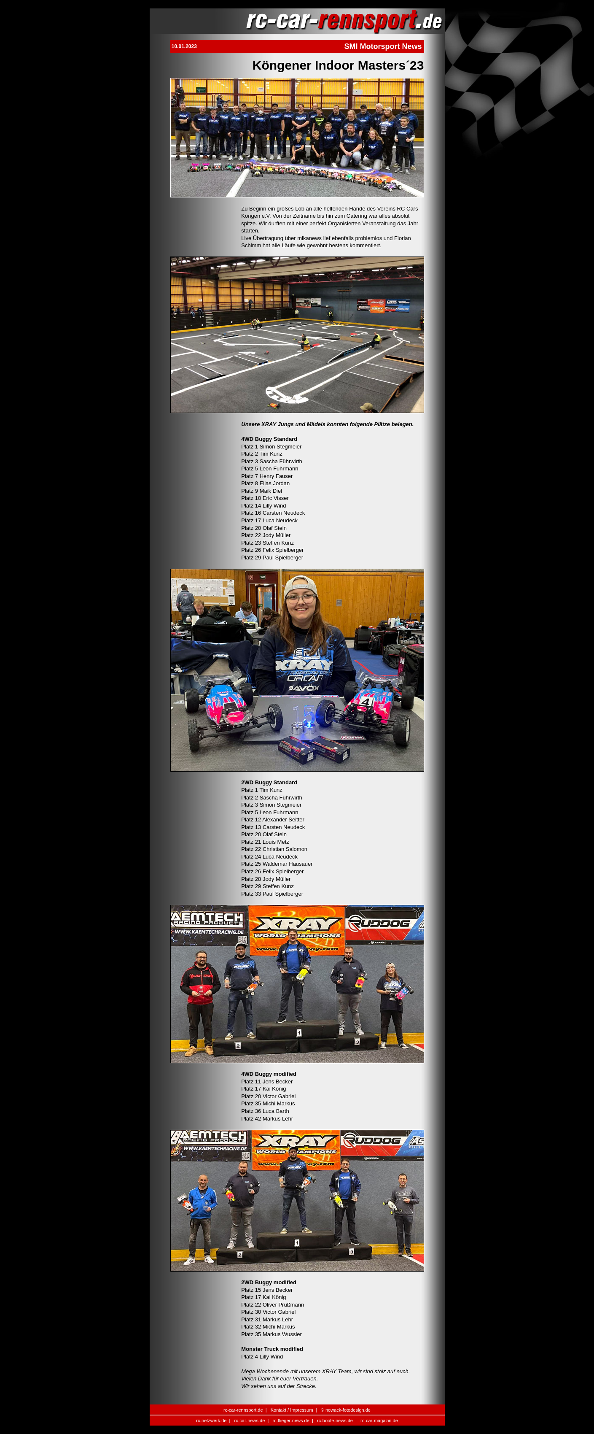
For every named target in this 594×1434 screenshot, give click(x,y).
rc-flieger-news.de (290, 1420)
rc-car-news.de (249, 1420)
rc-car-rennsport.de (243, 1409)
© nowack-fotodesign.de (346, 1409)
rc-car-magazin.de (379, 1420)
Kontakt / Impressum (292, 1409)
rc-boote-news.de (335, 1420)
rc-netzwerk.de (211, 1420)
